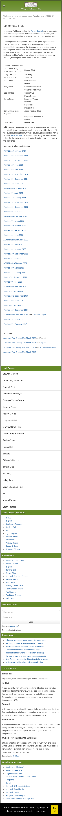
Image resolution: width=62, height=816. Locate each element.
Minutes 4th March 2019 (13, 305)
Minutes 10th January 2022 (14, 249)
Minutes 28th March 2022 (13, 244)
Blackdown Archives (14, 524)
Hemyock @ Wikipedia (15, 789)
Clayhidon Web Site (14, 773)
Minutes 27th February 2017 (15, 324)
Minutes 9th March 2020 (13, 291)
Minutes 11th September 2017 (15, 310)
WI (4, 493)
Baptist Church (12, 564)
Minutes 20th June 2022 (13, 235)
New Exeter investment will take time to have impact (27, 659)
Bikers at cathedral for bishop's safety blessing (25, 653)
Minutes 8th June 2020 (12, 282)
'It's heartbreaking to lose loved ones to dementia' (26, 656)
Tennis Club (8, 467)
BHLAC (9, 521)
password (14, 626)
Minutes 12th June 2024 (13, 184)
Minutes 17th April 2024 (13, 193)
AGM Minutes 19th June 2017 (15, 315)
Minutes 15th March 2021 (13, 268)
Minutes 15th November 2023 (15, 202)
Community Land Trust (13, 380)
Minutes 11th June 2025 (13, 165)
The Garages (11, 592)
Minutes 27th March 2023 (13, 221)
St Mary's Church (11, 460)
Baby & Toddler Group (15, 561)
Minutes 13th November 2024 (15, 174)
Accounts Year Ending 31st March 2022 (19, 338)
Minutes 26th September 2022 (15, 230)
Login (31, 622)
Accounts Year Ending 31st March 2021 (19, 343)
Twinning (7, 473)
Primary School (12, 543)
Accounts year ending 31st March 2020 (19, 347)
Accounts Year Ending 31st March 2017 (19, 352)
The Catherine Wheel (14, 589)
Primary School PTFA (14, 586)
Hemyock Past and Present (17, 576)
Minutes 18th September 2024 (15, 179)
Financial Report (39, 315)
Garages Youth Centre (13, 400)
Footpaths (10, 780)
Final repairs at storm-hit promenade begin (23, 650)
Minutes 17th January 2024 (14, 198)
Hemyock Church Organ (15, 795)
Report (43, 343)
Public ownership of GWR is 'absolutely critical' (25, 646)
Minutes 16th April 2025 (13, 170)
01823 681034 (16, 135)
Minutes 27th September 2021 (15, 254)
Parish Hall (8, 447)
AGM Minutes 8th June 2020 (15, 286)
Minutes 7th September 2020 (15, 277)
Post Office (10, 582)
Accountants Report (48, 347)
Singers (6, 454)
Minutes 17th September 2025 (15, 160)
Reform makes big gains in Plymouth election (24, 662)
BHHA (8, 518)
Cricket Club (11, 573)
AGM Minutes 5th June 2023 (15, 216)
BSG (8, 530)
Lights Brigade (11, 533)
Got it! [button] (54, 809)
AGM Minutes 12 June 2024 (14, 188)
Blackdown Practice (14, 770)
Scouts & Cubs (12, 546)
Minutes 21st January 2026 (14, 151)
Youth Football (9, 507)
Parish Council (37, 31)
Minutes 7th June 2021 (12, 258)
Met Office (16, 756)
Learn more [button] (40, 811)
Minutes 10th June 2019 (13, 301)
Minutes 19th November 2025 (15, 156)
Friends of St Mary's (12, 394)
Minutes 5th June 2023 (12, 212)
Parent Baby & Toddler (13, 434)
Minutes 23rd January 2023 (14, 226)
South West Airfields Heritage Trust (20, 799)
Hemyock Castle (12, 792)
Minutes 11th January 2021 (14, 272)
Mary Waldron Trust (12, 427)
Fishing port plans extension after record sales (24, 643)
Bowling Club (11, 527)
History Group (9, 414)
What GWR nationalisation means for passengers (26, 640)
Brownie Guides (10, 374)
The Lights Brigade (13, 595)
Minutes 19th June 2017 (13, 319)
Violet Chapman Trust (13, 487)
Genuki (8, 783)
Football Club (9, 387)
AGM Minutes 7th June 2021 (15, 263)
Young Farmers (10, 500)
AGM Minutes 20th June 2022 (15, 240)
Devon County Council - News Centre (21, 777)
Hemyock (31, 4)
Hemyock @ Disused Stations (18, 786)
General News (9, 407)
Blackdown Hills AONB (15, 767)
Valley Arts (8, 480)
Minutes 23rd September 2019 (15, 296)
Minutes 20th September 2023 (15, 207)
